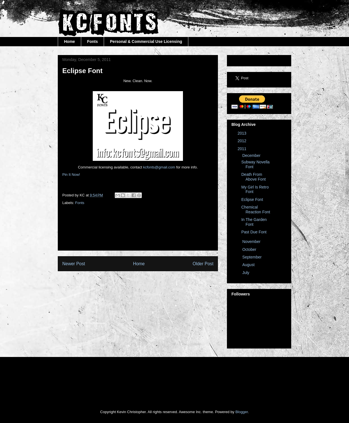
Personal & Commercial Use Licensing (146, 41)
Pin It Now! (71, 174)
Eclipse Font (252, 199)
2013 (243, 133)
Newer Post (73, 263)
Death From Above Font (253, 176)
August (248, 264)
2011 (243, 148)
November (251, 241)
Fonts (92, 41)
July (246, 272)
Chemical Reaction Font (255, 209)
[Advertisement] (199, 233)
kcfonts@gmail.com (159, 167)
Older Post (203, 263)
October (249, 249)
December (251, 155)
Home (69, 41)
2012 (243, 141)
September (252, 257)
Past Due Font (254, 232)
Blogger (241, 412)
